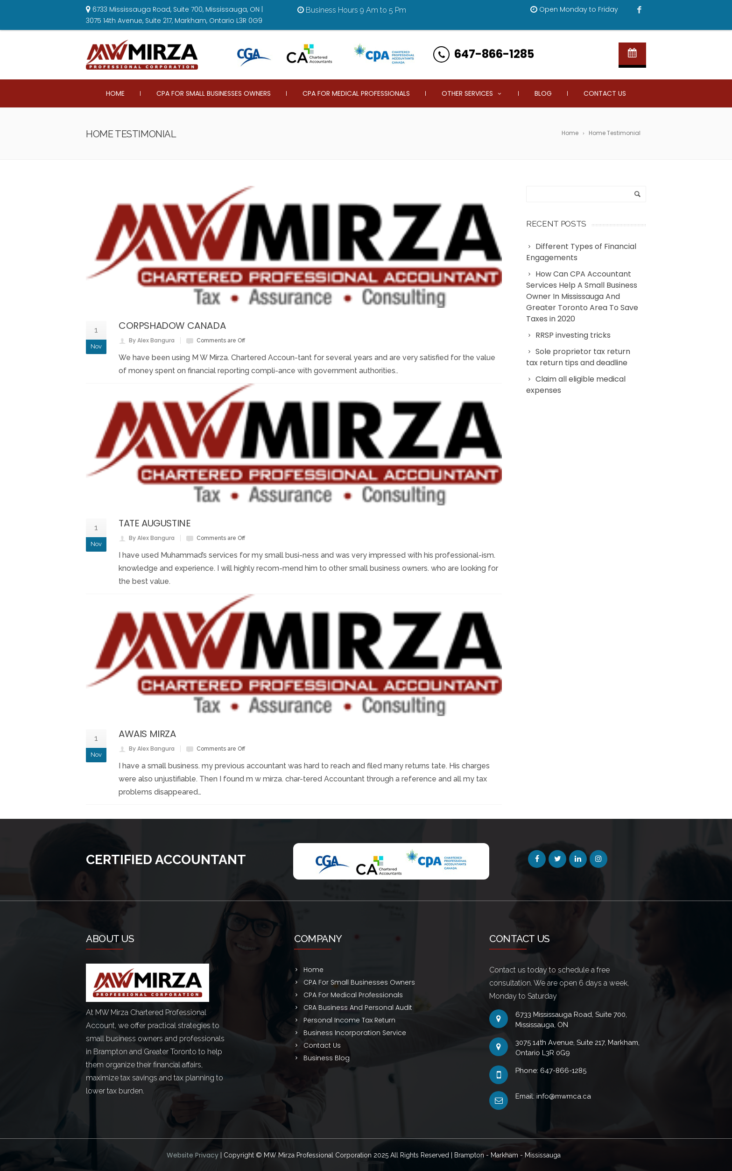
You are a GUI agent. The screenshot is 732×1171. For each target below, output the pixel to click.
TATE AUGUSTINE (154, 523)
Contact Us (605, 93)
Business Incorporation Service (354, 1032)
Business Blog (326, 1058)
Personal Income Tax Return (349, 1020)
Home (115, 93)
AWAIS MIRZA (147, 733)
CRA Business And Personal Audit (357, 1007)
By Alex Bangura (152, 340)
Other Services (472, 93)
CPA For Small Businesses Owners (213, 93)
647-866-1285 (494, 54)
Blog (543, 93)
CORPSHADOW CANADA (172, 325)
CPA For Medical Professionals (356, 93)
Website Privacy (193, 1155)
